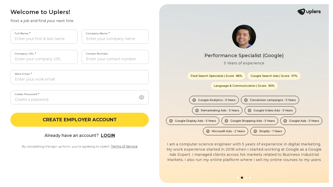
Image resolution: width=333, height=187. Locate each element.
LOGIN (108, 135)
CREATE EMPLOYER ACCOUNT (80, 120)
